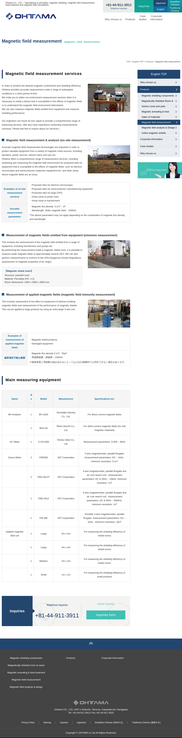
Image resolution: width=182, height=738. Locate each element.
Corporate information (156, 18)
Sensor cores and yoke (153, 106)
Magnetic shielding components (158, 95)
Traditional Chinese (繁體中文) (146, 722)
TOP (128, 62)
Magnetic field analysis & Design (158, 127)
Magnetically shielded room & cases (26, 665)
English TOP (137, 62)
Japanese (81, 722)
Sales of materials (151, 117)
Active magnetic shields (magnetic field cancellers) (155, 134)
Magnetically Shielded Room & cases (157, 102)
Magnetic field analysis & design (26, 687)
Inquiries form (106, 615)
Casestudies (143, 18)
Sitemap (47, 722)
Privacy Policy (28, 722)
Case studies (147, 146)
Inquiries (144, 6)
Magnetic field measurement (156, 122)
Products (130, 19)
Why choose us (113, 19)
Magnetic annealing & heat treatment (155, 112)
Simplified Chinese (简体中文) (109, 722)
